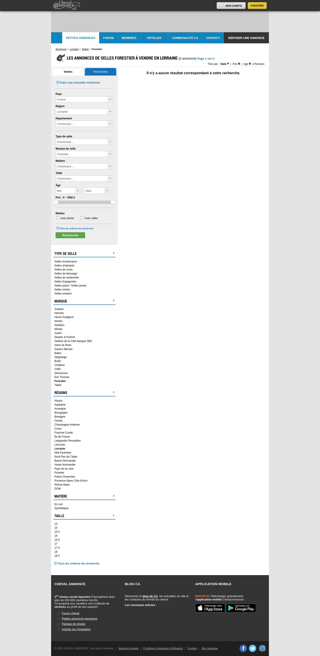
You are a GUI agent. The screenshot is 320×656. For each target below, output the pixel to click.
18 (55, 551)
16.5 (57, 539)
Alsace (58, 400)
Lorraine (59, 448)
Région (60, 106)
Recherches (101, 71)
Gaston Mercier (63, 349)
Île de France (62, 436)
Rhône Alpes (62, 484)
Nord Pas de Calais (65, 456)
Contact (213, 38)
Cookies (192, 648)
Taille (59, 173)
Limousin (59, 444)
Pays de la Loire (64, 468)
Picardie (59, 472)
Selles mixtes (62, 289)
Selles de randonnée (66, 277)
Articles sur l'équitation (76, 629)
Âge (58, 185)
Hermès (59, 313)
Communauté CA (185, 38)
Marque (84, 301)
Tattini (57, 385)
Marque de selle (66, 148)
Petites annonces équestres (79, 618)
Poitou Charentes (64, 476)
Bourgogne (61, 412)
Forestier (60, 381)
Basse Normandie (65, 460)
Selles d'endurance (65, 261)
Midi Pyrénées (62, 452)
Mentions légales (129, 648)
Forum (108, 38)
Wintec (58, 329)
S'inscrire (257, 5)
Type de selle (64, 136)
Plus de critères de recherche (77, 228)
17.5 (57, 547)
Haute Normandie (64, 464)
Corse (58, 428)
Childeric (59, 365)
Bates (57, 353)
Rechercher (70, 235)
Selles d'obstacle (64, 265)
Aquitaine (60, 404)
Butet (57, 361)
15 (55, 527)
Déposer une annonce (246, 38)
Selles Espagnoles (65, 281)
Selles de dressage (65, 273)
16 (55, 535)
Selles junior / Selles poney (70, 285)
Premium (259, 64)
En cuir (58, 504)
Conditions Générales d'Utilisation (163, 648)
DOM (57, 488)
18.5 (57, 555)
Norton (58, 321)
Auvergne (60, 408)
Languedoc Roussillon (67, 440)
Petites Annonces (80, 38)
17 (55, 543)
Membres (129, 38)
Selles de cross (63, 269)
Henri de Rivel (62, 345)
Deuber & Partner (64, 337)
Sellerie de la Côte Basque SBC (73, 341)
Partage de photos (73, 624)
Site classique (209, 648)
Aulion (58, 333)
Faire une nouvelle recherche (80, 82)
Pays (59, 94)
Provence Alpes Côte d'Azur (71, 480)
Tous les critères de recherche (78, 563)
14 (55, 523)
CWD (57, 369)
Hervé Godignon (64, 317)
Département (64, 118)
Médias (60, 213)
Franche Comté (63, 432)
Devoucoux (61, 373)
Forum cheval (70, 613)
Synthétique (61, 508)
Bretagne (59, 416)
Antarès (59, 309)
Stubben (59, 325)
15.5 (57, 531)
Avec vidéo (91, 218)
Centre (58, 420)
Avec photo (67, 218)
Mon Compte (234, 5)
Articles (154, 38)
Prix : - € (65, 197)
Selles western (63, 293)
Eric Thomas (61, 377)
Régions (84, 392)
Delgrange (60, 357)
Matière (60, 160)
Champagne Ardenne (67, 424)
